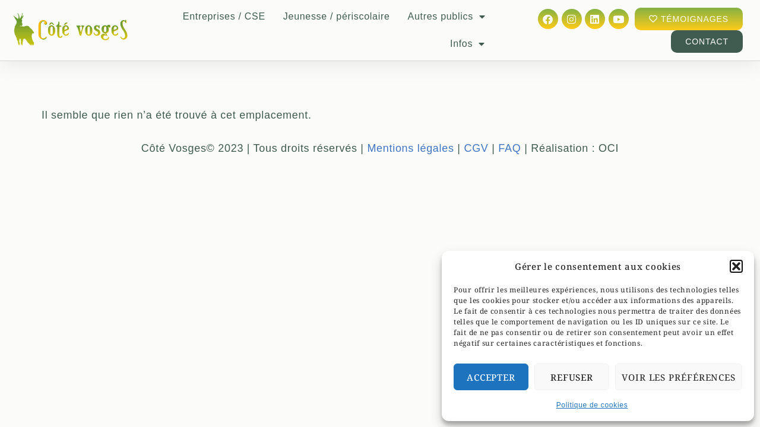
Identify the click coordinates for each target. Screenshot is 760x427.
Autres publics (447, 16)
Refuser (571, 377)
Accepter (491, 377)
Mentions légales (410, 139)
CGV (476, 139)
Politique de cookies (592, 405)
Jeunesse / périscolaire (336, 16)
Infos (467, 44)
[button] (736, 266)
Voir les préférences (679, 377)
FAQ (509, 139)
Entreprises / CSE (224, 16)
